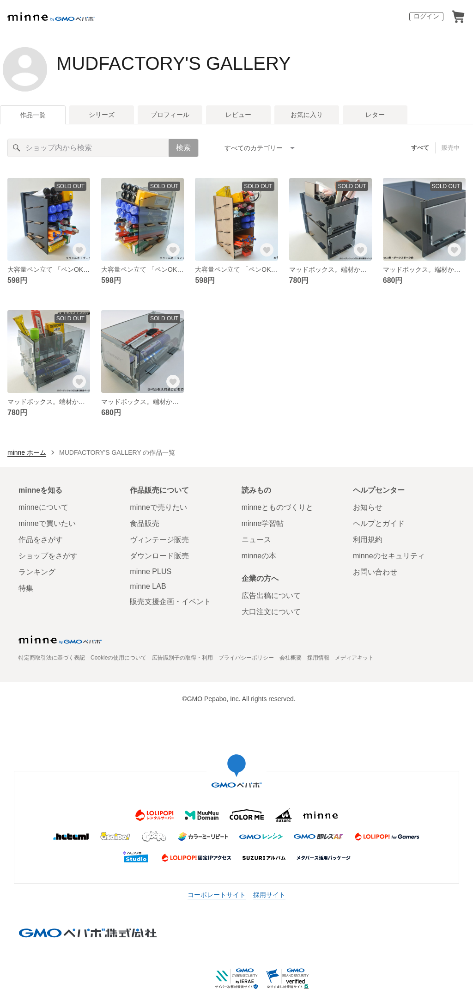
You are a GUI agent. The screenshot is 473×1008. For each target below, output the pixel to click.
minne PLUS (150, 571)
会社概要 (290, 657)
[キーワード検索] (88, 148)
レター (375, 114)
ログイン (426, 16)
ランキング (36, 572)
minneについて (43, 507)
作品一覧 (33, 115)
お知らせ (367, 507)
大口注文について (271, 612)
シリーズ (102, 114)
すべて (420, 147)
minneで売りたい (158, 507)
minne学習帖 (263, 523)
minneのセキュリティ (389, 556)
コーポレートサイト (217, 894)
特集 (25, 588)
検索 (183, 148)
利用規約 (367, 540)
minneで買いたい (47, 523)
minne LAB (148, 586)
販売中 (451, 147)
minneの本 (259, 556)
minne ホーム (26, 452)
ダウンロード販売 (159, 556)
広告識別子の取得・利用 (182, 657)
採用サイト (269, 894)
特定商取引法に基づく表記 (51, 657)
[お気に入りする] (79, 249)
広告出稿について (271, 595)
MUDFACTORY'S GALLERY (173, 63)
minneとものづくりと (278, 507)
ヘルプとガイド (379, 523)
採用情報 (318, 657)
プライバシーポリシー (246, 657)
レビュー (238, 114)
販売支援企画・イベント (170, 601)
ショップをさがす (48, 556)
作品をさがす (40, 540)
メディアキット (354, 657)
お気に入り (307, 114)
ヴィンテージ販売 (159, 540)
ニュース (256, 540)
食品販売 (144, 523)
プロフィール (170, 114)
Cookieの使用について (118, 657)
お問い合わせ (375, 572)
